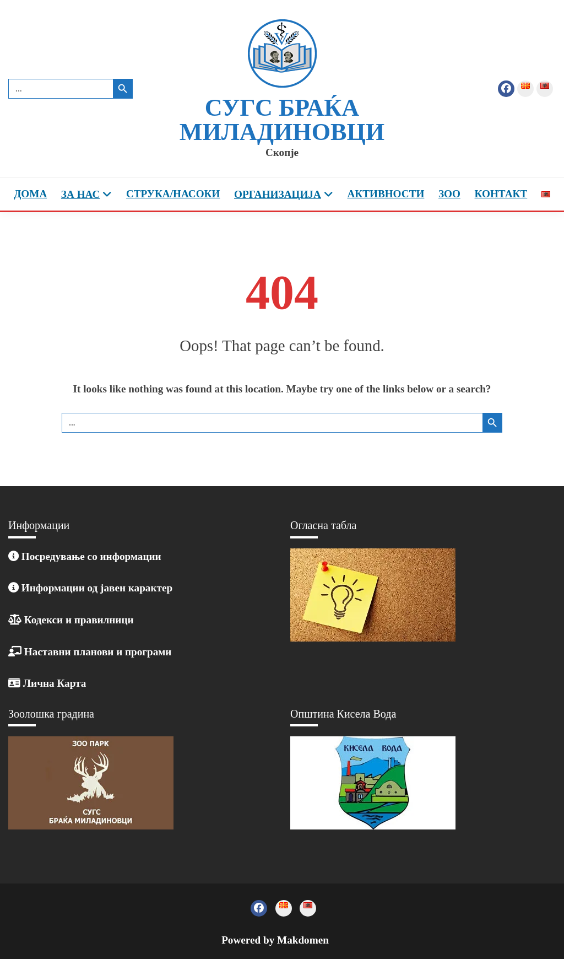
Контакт (501, 194)
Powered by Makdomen (275, 940)
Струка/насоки (173, 194)
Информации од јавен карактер (90, 588)
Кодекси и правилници (71, 620)
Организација (277, 194)
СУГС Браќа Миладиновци (282, 120)
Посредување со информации (90, 556)
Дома (30, 194)
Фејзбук (506, 88)
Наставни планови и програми (89, 652)
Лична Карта (47, 683)
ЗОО (449, 194)
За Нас (80, 194)
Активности (385, 194)
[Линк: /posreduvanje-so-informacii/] (13, 556)
